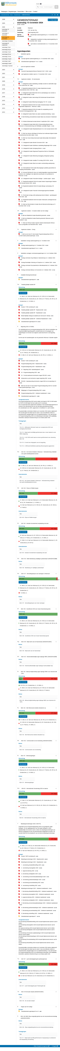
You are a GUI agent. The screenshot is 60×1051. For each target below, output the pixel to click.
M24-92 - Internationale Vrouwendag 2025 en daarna (33, 819)
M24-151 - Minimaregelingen (27, 784)
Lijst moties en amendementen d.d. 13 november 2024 (43, 44)
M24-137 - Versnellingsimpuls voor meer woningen (32, 604)
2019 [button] (3, 85)
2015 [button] (3, 100)
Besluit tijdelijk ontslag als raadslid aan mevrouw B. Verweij (36, 316)
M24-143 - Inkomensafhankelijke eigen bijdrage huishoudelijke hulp (36, 666)
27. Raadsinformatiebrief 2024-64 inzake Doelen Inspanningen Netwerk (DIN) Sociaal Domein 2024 (37, 182)
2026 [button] (3, 19)
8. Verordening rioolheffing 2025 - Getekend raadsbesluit (36, 915)
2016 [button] (3, 96)
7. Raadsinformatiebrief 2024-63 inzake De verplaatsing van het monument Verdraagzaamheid (36, 110)
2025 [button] (3, 23)
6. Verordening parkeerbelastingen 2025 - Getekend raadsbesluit (38, 909)
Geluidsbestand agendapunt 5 (29, 279)
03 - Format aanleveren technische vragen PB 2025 (35, 375)
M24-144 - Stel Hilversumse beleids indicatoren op (32, 736)
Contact (35, 11)
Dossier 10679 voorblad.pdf (29, 858)
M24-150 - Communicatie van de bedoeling (30, 751)
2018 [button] (3, 89)
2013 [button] (3, 108)
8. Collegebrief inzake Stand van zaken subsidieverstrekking (37, 114)
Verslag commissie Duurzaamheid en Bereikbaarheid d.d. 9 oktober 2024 (38, 266)
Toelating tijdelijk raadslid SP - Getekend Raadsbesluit (35, 319)
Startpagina (4, 11)
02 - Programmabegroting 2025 (29, 372)
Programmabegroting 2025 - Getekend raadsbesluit (35, 393)
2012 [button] (3, 112)
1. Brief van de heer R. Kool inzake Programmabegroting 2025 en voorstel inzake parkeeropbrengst (36, 234)
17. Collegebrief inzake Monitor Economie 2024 (33, 142)
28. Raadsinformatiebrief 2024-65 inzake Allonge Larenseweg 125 (36, 186)
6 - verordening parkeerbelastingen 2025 (32, 881)
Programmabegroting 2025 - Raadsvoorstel (33, 364)
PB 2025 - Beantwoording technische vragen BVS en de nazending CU (37, 382)
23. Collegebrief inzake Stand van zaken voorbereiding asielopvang (36, 164)
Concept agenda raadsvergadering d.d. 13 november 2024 (36, 58)
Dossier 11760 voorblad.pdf (29, 307)
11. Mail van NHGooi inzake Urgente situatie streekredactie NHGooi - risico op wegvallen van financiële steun (37, 223)
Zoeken (38, 3)
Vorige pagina (52, 19)
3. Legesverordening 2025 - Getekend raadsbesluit (35, 899)
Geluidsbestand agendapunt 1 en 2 (31, 61)
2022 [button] (3, 73)
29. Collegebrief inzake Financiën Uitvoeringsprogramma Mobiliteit (36, 191)
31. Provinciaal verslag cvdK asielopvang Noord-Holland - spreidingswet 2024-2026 (38, 196)
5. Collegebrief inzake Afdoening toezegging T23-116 (35, 102)
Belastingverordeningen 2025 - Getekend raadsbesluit (35, 890)
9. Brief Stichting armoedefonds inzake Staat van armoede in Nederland (38, 117)
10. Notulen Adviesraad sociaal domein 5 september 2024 (36, 121)
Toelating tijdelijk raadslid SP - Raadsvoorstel (33, 310)
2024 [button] (3, 27)
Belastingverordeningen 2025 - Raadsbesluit (33, 864)
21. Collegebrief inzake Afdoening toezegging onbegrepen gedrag (36, 156)
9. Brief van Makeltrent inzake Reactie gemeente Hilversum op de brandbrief (36, 219)
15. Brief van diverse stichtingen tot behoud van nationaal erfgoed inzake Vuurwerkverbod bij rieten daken (38, 134)
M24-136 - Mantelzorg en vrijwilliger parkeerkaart (32, 568)
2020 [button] (3, 81)
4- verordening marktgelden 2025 (30, 875)
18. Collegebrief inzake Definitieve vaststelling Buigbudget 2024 (38, 145)
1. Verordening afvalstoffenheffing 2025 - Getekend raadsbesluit (38, 893)
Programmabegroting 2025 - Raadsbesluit (32, 367)
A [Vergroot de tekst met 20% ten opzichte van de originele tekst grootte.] (54, 15)
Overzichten (20, 11)
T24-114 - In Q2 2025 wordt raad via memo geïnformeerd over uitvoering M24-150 (38, 438)
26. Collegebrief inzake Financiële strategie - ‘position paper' (37, 178)
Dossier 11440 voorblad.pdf (29, 361)
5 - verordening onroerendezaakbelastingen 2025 (34, 878)
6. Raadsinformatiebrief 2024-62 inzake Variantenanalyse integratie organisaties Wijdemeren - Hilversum (36, 105)
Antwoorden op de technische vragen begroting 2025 (35, 378)
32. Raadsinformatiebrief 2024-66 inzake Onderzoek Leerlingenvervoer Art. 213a (37, 200)
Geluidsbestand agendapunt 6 (29, 396)
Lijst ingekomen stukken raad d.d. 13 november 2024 (35, 74)
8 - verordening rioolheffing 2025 (30, 887)
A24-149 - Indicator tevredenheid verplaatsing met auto (33, 553)
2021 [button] (3, 77)
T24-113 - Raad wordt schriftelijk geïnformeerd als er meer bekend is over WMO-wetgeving (38, 433)
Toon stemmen (23, 293)
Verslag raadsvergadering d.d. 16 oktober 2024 (34, 245)
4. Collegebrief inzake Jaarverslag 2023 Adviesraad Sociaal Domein (37, 98)
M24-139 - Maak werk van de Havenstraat (30, 651)
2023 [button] (3, 69)
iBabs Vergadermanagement (41, 1048)
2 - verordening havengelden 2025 (30, 869)
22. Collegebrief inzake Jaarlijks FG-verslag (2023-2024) (36, 160)
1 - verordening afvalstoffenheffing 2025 (32, 867)
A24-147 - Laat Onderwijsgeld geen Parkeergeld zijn (32, 987)
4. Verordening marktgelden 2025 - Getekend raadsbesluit (36, 902)
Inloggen (55, 1048)
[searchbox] (45, 7)
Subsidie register (53, 337)
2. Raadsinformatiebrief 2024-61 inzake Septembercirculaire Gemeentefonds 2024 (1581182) (35, 89)
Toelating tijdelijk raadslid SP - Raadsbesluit (32, 313)
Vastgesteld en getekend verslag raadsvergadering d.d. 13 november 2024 (43, 40)
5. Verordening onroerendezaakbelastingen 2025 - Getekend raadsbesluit (38, 905)
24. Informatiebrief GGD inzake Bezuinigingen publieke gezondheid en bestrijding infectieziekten (37, 168)
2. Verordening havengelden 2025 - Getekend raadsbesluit (36, 896)
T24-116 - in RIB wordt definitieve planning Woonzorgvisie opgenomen (37, 446)
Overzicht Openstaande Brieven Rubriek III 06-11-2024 (35, 71)
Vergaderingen (12, 11)
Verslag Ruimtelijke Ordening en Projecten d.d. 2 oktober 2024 (37, 262)
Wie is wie (28, 11)
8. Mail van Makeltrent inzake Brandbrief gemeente (35, 215)
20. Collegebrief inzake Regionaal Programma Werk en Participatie (36, 152)
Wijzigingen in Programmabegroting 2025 (32, 390)
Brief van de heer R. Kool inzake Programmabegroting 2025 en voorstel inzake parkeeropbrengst (37, 386)
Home (11, 14)
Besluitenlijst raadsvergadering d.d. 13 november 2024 (43, 35)
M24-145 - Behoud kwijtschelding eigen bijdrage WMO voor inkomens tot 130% (37, 702)
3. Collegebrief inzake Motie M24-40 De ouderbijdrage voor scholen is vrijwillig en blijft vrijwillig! (37, 93)
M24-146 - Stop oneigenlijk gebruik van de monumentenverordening (36, 1029)
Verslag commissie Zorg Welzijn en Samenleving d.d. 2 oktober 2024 (37, 258)
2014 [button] (3, 104)
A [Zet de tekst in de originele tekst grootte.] (52, 14)
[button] (56, 7)
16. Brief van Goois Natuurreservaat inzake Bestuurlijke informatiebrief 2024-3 (37, 138)
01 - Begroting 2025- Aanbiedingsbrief (31, 370)
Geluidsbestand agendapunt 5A (30, 321)
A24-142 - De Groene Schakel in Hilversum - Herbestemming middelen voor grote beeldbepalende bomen (37, 482)
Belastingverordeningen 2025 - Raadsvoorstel (33, 861)
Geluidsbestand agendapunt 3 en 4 (31, 248)
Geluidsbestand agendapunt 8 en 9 (30, 1013)
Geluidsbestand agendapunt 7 (29, 918)
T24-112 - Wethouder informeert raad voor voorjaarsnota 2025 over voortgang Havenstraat (36, 428)
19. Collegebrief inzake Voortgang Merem (32, 148)
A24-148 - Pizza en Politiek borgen (28, 518)
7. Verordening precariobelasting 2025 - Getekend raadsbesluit (37, 912)
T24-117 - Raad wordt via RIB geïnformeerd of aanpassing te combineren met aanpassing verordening (38, 1040)
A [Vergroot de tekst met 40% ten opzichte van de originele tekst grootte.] (57, 15)
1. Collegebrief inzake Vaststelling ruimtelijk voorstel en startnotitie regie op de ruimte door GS (37, 84)
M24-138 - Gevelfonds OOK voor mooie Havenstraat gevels (34, 637)
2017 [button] (3, 93)
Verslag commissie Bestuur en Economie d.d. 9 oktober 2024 (37, 270)
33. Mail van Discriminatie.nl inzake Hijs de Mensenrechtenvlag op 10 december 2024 (37, 205)
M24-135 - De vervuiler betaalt (27, 1002)
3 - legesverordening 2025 (28, 872)
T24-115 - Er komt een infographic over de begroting (32, 442)
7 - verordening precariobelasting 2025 (31, 884)
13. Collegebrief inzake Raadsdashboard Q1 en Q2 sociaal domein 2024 (38, 129)
